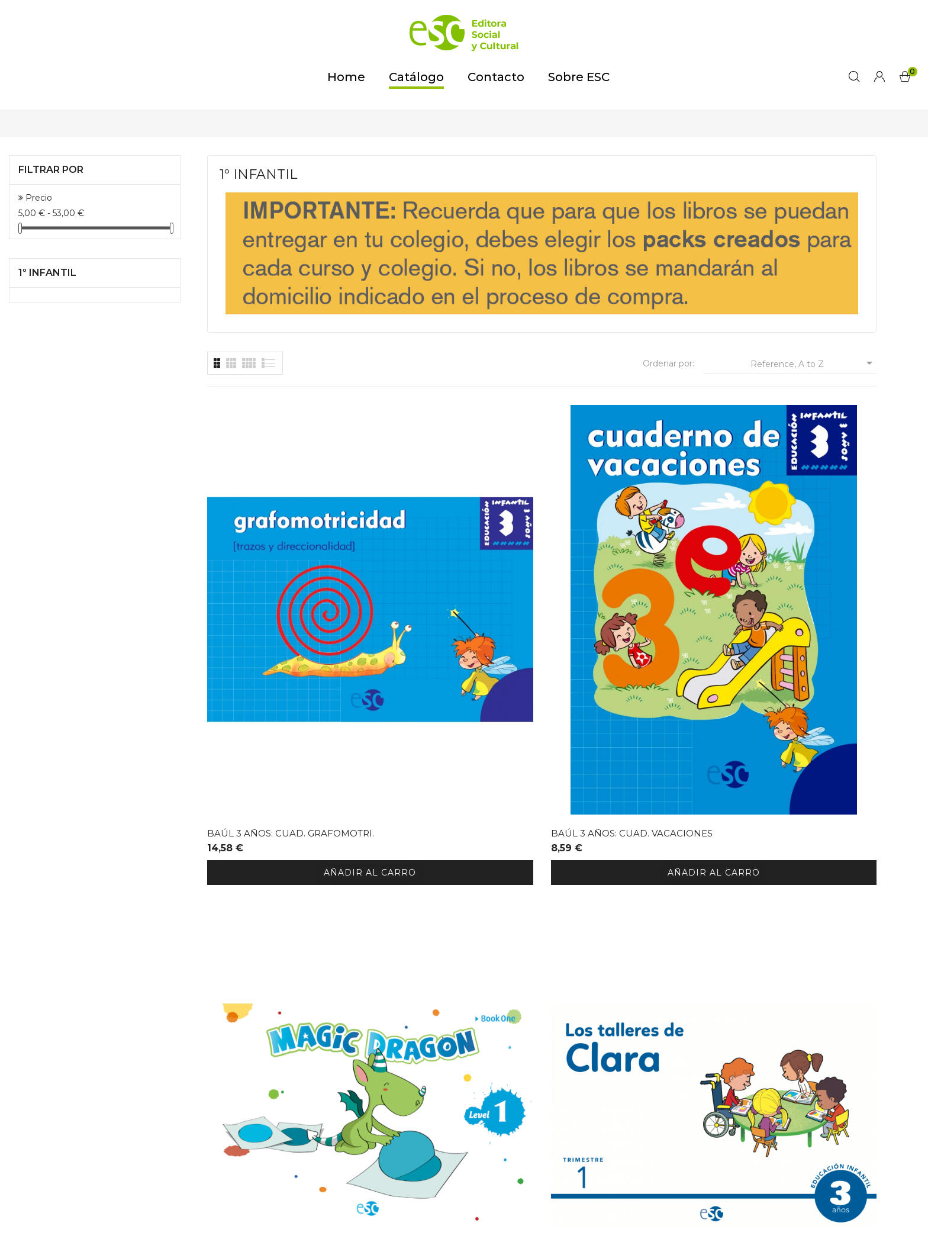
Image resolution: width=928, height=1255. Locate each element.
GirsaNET (666, 1236)
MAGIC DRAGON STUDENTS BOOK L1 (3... (615, 618)
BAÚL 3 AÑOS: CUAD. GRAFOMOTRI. (256, 618)
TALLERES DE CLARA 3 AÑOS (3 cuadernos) (794, 618)
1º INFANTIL (47, 272)
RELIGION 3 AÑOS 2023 (260, 906)
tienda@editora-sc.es (288, 1166)
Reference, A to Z (813, 363)
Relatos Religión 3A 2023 (443, 906)
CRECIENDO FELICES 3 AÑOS (618, 906)
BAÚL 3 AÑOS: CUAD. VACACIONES (428, 618)
